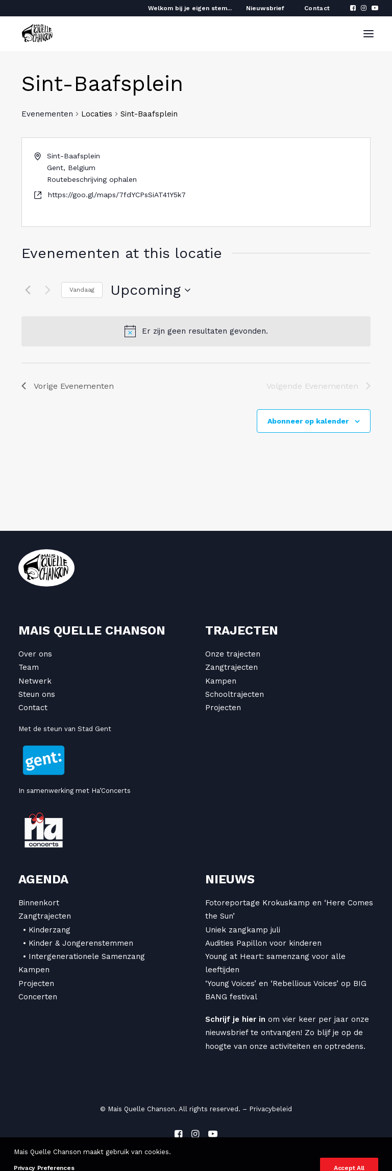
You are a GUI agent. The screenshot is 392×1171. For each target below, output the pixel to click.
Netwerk (35, 681)
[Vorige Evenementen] (27, 290)
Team (28, 667)
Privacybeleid (270, 1109)
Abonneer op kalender (308, 421)
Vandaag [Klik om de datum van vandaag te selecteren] (81, 289)
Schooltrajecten (234, 694)
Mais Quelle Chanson (91, 630)
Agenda (43, 879)
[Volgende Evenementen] (47, 290)
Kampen (220, 681)
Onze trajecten (232, 654)
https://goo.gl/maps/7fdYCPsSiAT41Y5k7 (117, 195)
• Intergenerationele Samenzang (84, 956)
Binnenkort (38, 902)
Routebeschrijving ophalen (92, 179)
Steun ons (36, 694)
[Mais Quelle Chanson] (37, 33)
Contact (317, 8)
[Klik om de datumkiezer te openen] (150, 290)
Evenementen (47, 114)
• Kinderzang (46, 929)
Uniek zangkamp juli (242, 929)
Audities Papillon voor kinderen (263, 943)
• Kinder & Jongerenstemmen (78, 943)
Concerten (37, 996)
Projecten (223, 707)
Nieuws (230, 879)
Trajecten (241, 630)
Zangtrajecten (231, 667)
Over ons (35, 654)
